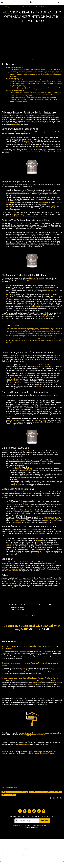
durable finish (15, 125)
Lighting (19, 469)
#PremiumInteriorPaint (9, 794)
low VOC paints (33, 510)
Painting (46, 699)
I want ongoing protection (12, 855)
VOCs (20, 501)
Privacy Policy (34, 827)
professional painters (19, 330)
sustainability (38, 99)
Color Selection (18, 460)
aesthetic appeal (28, 89)
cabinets (29, 375)
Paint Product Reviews (9, 788)
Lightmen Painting (8, 752)
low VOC (52, 206)
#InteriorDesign (23, 792)
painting (21, 186)
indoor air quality (22, 299)
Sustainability (13, 97)
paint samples (26, 470)
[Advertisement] (32, 44)
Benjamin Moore (26, 356)
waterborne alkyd (32, 69)
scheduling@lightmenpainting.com (32, 735)
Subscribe (44, 821)
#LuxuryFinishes (34, 792)
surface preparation (26, 413)
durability (48, 119)
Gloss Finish (13, 381)
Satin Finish (10, 365)
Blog (7, 6)
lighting (29, 469)
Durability (8, 67)
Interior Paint (35, 116)
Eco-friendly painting (18, 521)
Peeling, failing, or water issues (38, 850)
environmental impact (51, 519)
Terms (27, 827)
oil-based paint (5, 653)
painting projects (23, 744)
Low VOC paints (37, 682)
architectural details (41, 367)
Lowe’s (39, 331)
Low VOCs (18, 94)
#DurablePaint (57, 792)
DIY (5, 315)
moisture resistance (12, 379)
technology (25, 280)
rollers (15, 402)
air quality (24, 503)
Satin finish (45, 365)
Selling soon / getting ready (13, 850)
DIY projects (56, 699)
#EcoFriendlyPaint (46, 792)
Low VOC (12, 92)
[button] (2, 2)
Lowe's (50, 338)
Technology (21, 301)
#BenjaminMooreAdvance (10, 792)
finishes (43, 359)
